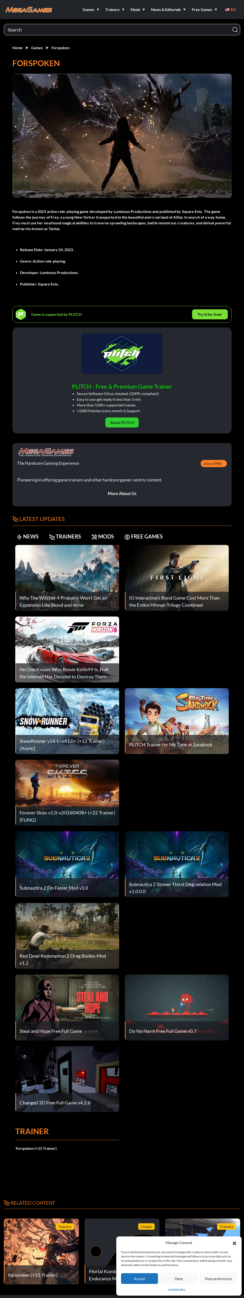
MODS (103, 536)
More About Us (122, 493)
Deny (179, 1279)
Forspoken (60, 47)
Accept (139, 1279)
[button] (234, 1242)
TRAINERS (65, 536)
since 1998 (212, 463)
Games (37, 47)
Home (17, 47)
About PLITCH (122, 422)
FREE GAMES (143, 536)
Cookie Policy (176, 1289)
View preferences (218, 1279)
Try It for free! (210, 314)
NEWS (27, 536)
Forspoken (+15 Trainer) (36, 1148)
